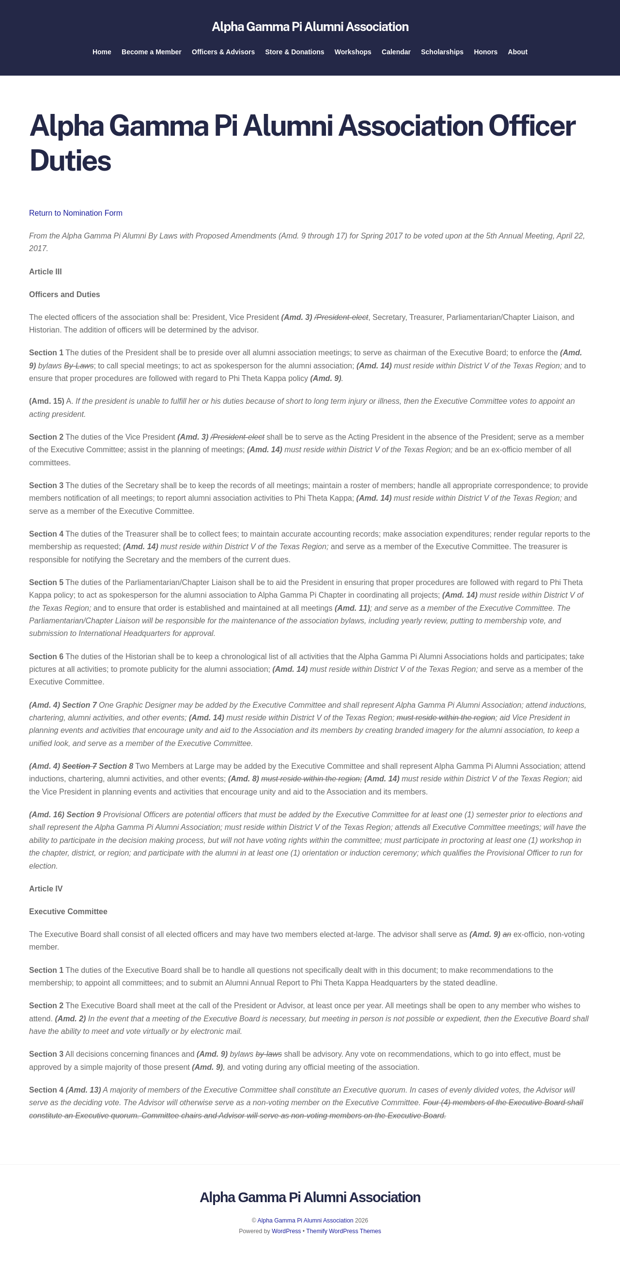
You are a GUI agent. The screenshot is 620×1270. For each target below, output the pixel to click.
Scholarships (442, 56)
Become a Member (152, 56)
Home (102, 56)
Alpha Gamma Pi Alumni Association (306, 1226)
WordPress (286, 1237)
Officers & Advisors (223, 56)
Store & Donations (294, 56)
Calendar (396, 56)
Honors (485, 56)
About (517, 56)
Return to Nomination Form (76, 219)
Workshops (353, 56)
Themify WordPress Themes (343, 1237)
